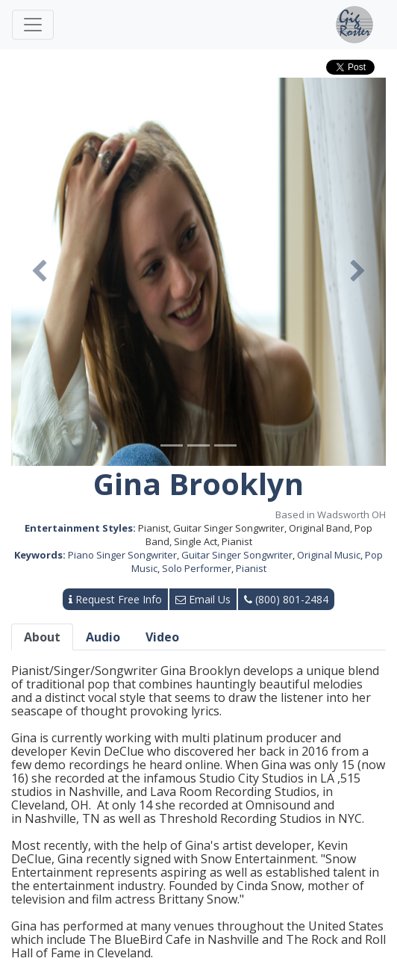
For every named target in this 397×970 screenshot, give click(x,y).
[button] (39, 272)
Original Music (328, 555)
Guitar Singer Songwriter (237, 555)
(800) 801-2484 (286, 599)
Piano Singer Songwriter (122, 555)
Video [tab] (162, 637)
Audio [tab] (103, 637)
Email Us (203, 599)
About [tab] (42, 637)
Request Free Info (115, 599)
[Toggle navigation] (33, 25)
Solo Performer (196, 568)
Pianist (251, 568)
